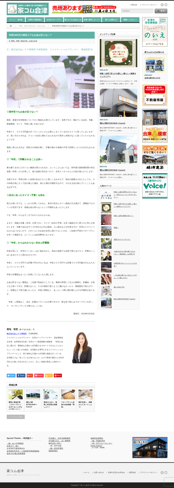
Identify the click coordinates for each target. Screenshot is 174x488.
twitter (165, 4)
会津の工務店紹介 (35, 20)
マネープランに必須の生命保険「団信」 (67, 404)
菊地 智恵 (15, 41)
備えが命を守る (119, 287)
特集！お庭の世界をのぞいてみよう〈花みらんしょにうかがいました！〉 (125, 194)
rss (162, 4)
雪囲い (116, 227)
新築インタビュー (130, 20)
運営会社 (134, 5)
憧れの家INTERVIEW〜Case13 (31, 404)
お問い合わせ (99, 472)
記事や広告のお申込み (116, 472)
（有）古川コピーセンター (101, 443)
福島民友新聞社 (97, 438)
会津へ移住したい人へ (92, 20)
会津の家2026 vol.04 (152, 78)
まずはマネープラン (53, 20)
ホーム (86, 472)
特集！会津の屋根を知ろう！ (124, 216)
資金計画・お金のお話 (28, 41)
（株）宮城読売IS (98, 441)
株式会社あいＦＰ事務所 (17, 334)
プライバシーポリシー (149, 5)
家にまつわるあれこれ (73, 20)
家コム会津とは (111, 20)
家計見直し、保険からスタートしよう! (85, 404)
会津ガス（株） (13, 446)
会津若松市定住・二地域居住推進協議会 (23, 451)
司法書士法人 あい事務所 (59, 441)
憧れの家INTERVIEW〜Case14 (112, 170)
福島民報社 (53, 451)
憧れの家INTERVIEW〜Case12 (124, 299)
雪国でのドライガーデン (122, 239)
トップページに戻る (16, 417)
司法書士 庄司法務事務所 (59, 438)
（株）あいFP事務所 (15, 443)
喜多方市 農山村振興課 (16, 453)
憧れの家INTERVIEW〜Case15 (112, 123)
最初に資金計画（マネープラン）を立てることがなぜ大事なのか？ (15, 405)
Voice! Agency (96, 446)
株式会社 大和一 (55, 443)
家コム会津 (15, 471)
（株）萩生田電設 (56, 448)
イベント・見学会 (16, 20)
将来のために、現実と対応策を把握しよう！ (50, 404)
